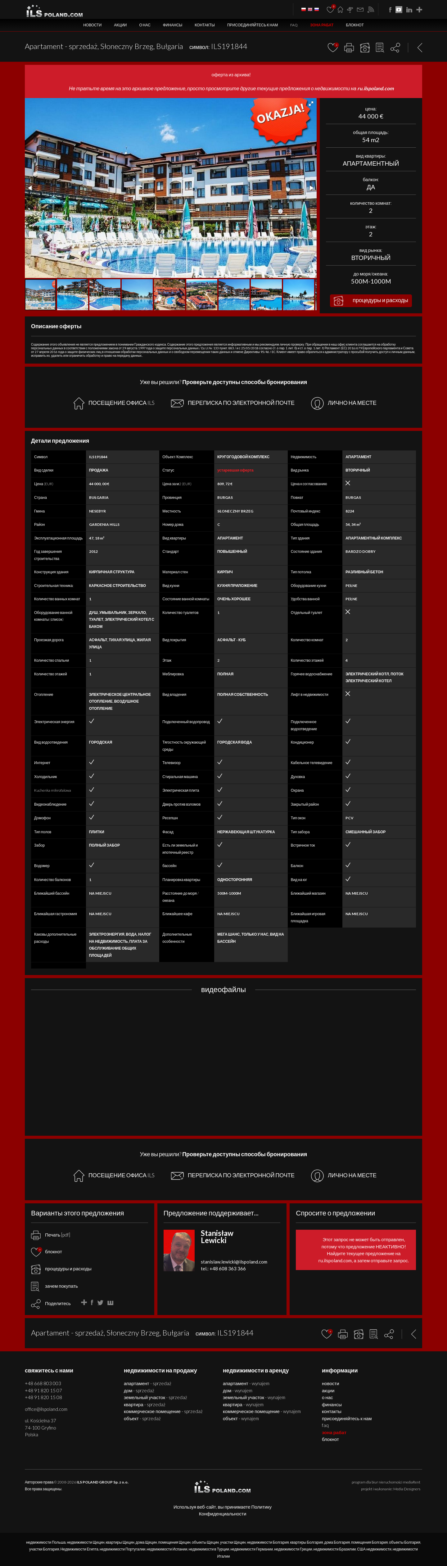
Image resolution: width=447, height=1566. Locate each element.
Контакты (205, 25)
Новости (92, 25)
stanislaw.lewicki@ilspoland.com (234, 1261)
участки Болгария (44, 1549)
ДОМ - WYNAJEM (237, 1390)
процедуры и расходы (371, 301)
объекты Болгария (404, 1542)
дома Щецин (146, 1542)
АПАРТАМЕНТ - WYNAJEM (246, 1383)
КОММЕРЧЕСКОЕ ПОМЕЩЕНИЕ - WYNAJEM (262, 1411)
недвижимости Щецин (85, 1542)
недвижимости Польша (46, 1542)
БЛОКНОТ (354, 25)
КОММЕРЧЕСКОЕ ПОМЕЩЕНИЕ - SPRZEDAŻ (163, 1411)
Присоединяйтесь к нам (252, 25)
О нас (144, 25)
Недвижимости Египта (79, 1549)
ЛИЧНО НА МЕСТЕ (344, 403)
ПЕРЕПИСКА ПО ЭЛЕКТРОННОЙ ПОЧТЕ (233, 403)
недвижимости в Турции (208, 1549)
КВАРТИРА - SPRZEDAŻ (144, 1404)
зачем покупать (54, 1286)
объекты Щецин (205, 1542)
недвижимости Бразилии (335, 1549)
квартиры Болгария (306, 1542)
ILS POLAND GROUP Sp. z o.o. (103, 1482)
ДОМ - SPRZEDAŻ (139, 1390)
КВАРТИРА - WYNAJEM (243, 1404)
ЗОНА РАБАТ (321, 25)
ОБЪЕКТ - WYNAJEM (241, 1418)
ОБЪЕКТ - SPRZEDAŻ (142, 1418)
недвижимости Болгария (268, 1542)
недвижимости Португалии (123, 1549)
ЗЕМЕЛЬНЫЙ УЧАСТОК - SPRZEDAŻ (155, 1397)
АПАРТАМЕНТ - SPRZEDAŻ (147, 1383)
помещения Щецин (174, 1542)
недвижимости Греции (293, 1549)
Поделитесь (58, 1303)
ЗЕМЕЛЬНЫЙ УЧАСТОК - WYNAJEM (254, 1397)
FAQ (294, 25)
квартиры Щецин (120, 1542)
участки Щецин (233, 1542)
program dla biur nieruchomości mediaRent (386, 1482)
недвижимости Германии (251, 1549)
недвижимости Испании (167, 1549)
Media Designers (406, 1489)
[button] (311, 104)
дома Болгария (337, 1542)
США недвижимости (374, 1549)
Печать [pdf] (50, 1234)
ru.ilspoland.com (375, 88)
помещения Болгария (369, 1542)
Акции (120, 25)
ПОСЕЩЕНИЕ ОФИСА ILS (114, 403)
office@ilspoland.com (46, 1409)
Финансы (172, 25)
